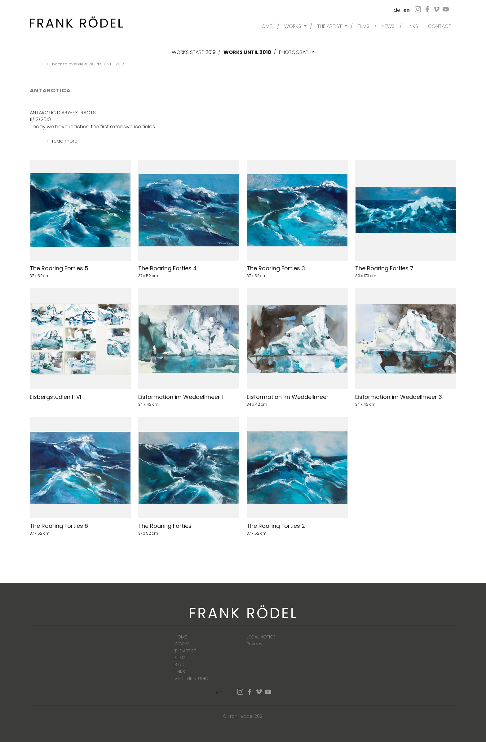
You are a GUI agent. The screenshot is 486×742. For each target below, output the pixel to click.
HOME (181, 637)
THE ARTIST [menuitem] (329, 26)
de (397, 10)
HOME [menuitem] (265, 26)
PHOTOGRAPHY (296, 52)
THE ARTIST (185, 651)
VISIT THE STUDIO (192, 678)
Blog (179, 664)
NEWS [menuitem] (388, 26)
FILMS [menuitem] (363, 26)
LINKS (180, 672)
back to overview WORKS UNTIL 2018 (88, 64)
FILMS (180, 658)
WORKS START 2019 (194, 52)
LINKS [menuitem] (412, 26)
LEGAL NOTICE (261, 637)
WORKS (182, 644)
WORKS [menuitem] (292, 26)
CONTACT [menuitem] (439, 26)
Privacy (255, 644)
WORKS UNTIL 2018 (247, 52)
